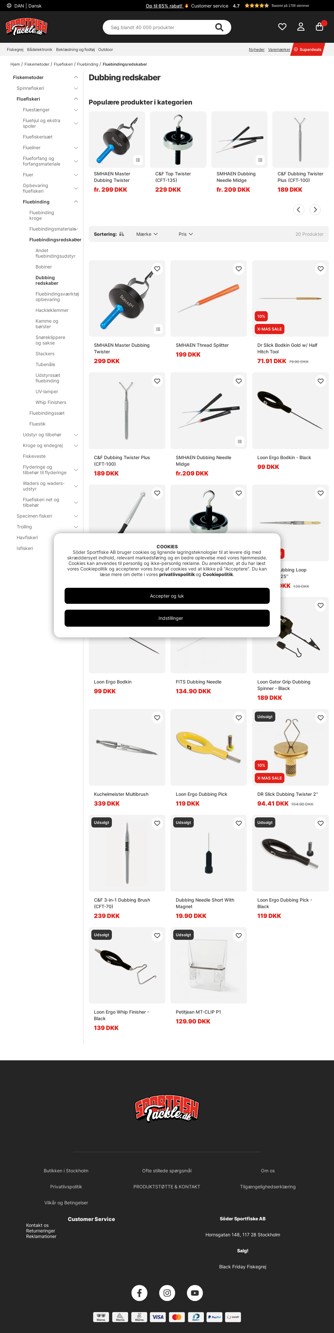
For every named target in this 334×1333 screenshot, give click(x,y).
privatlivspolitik (177, 574)
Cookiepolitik (218, 574)
